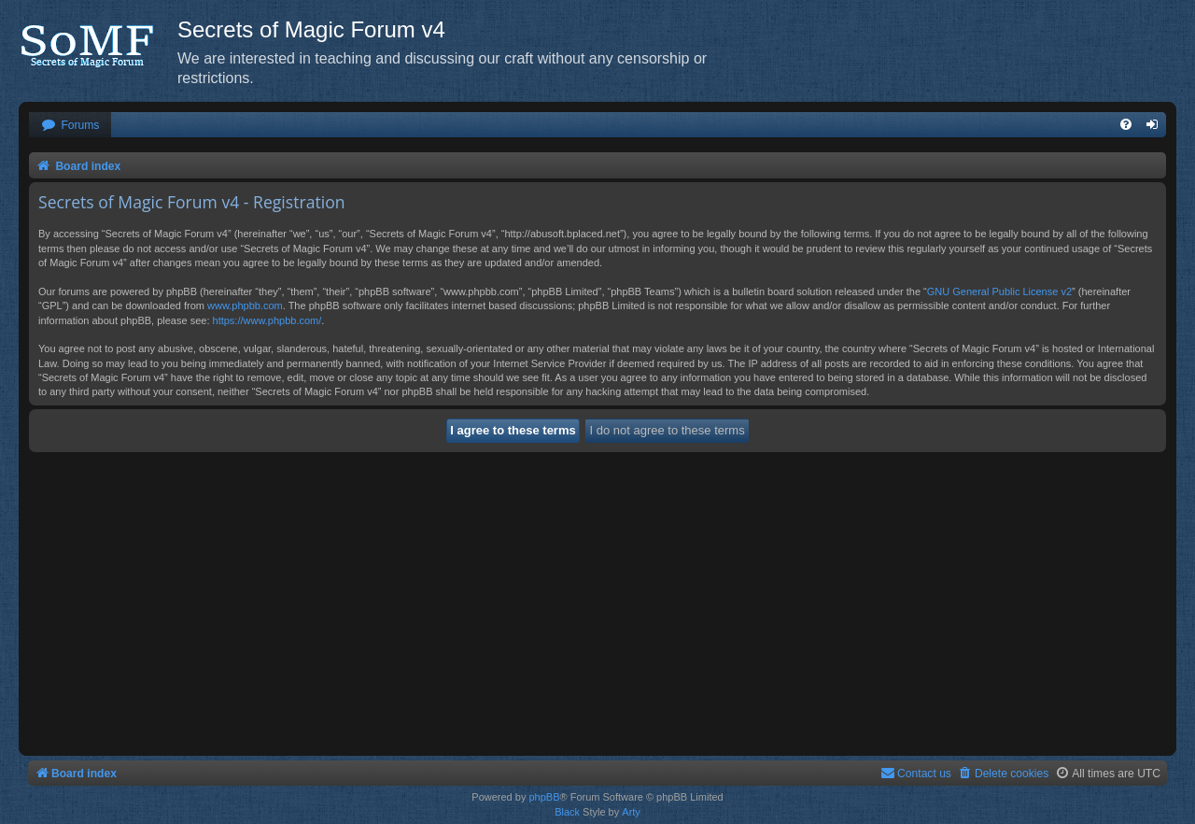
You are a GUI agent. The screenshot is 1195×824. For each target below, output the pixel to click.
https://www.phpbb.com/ (267, 320)
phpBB (543, 797)
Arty (631, 811)
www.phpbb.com (245, 305)
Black (567, 811)
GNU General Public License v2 (999, 291)
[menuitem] (70, 125)
